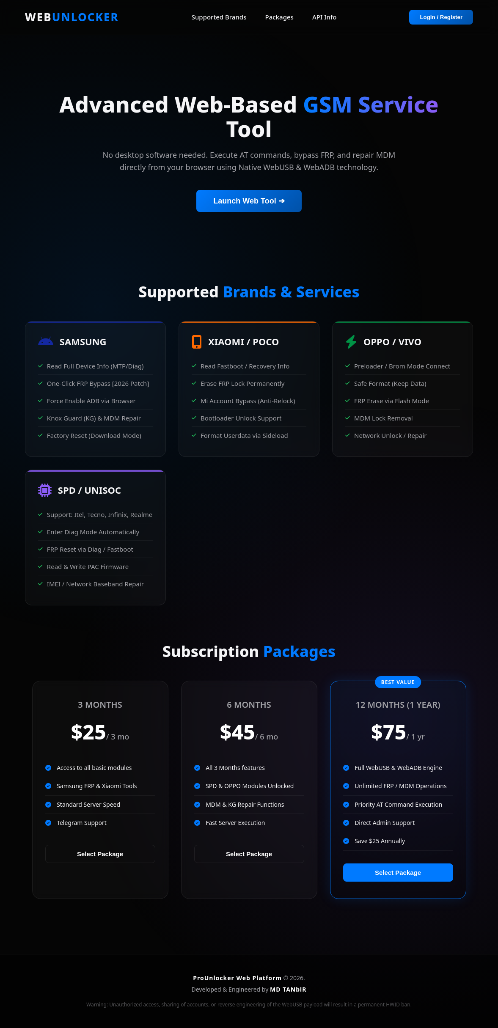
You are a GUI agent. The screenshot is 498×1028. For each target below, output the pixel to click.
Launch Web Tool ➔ (248, 201)
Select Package (100, 854)
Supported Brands (219, 17)
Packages (279, 17)
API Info (324, 17)
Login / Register (441, 17)
